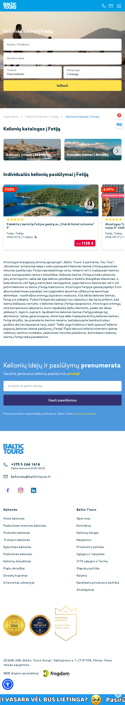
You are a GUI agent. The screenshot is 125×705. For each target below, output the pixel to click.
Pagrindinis (10, 117)
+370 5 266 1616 (25, 465)
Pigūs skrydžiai (14, 568)
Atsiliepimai (85, 590)
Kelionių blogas (88, 533)
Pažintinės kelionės (17, 554)
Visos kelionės (14, 519)
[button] (7, 684)
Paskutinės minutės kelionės (24, 526)
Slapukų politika (88, 568)
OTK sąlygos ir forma (92, 561)
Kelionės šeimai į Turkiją (42, 117)
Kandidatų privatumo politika (98, 583)
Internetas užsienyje (19, 583)
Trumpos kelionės (16, 540)
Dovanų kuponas (15, 576)
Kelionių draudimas (17, 561)
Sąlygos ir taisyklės (91, 554)
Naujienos (84, 540)
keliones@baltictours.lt (31, 477)
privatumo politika (85, 413)
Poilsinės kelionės (16, 533)
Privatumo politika (90, 547)
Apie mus (84, 519)
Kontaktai (84, 526)
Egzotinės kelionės (17, 547)
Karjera (82, 576)
